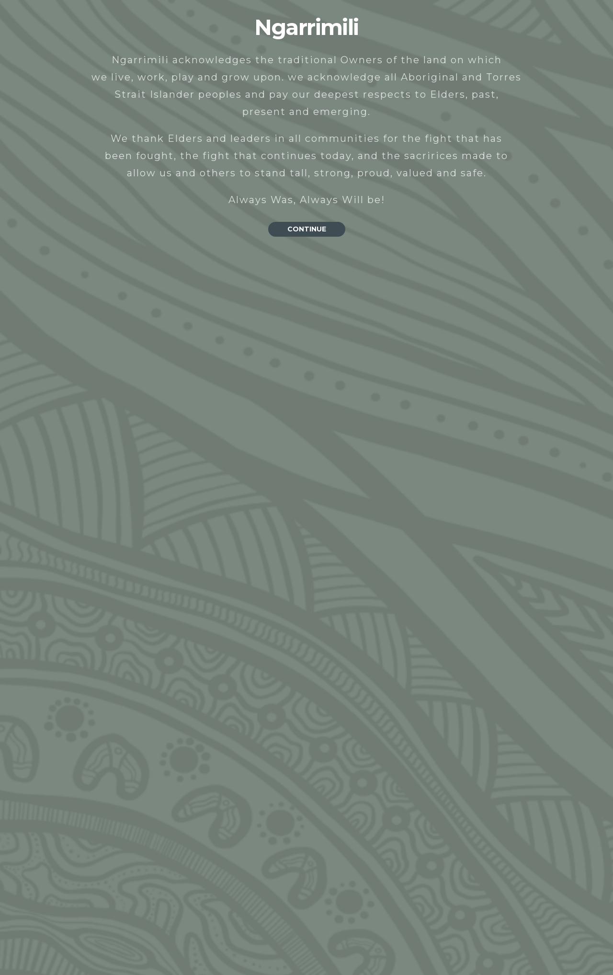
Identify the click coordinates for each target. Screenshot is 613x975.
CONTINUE (306, 229)
